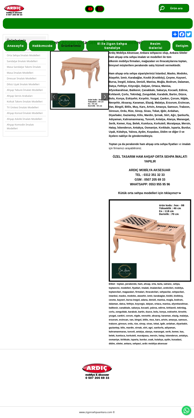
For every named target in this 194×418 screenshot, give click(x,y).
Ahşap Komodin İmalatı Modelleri (20, 126)
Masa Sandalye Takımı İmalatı (24, 67)
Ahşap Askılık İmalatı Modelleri (24, 119)
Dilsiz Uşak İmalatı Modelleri (23, 84)
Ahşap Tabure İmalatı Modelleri (25, 90)
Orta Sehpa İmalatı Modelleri (23, 55)
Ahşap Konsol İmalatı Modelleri (25, 113)
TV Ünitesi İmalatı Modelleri (23, 107)
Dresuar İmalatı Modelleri (21, 78)
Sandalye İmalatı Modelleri (22, 61)
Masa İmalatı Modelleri (20, 72)
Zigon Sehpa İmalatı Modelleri (24, 49)
